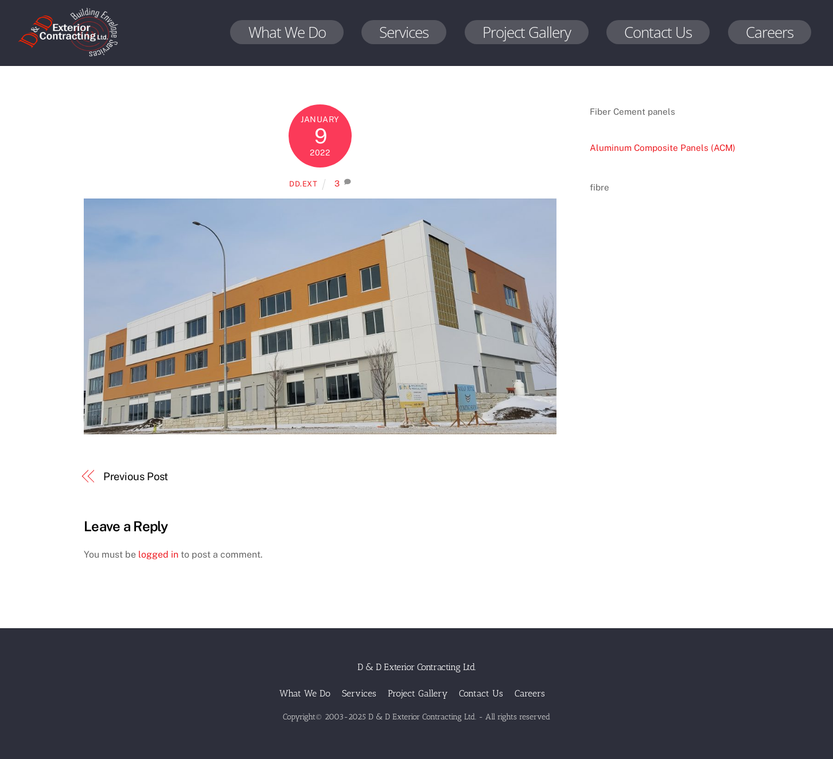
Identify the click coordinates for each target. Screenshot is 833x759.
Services (404, 32)
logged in (158, 554)
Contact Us (658, 32)
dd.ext (303, 184)
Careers (769, 32)
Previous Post (136, 476)
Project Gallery (526, 32)
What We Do (287, 32)
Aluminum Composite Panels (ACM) (662, 148)
